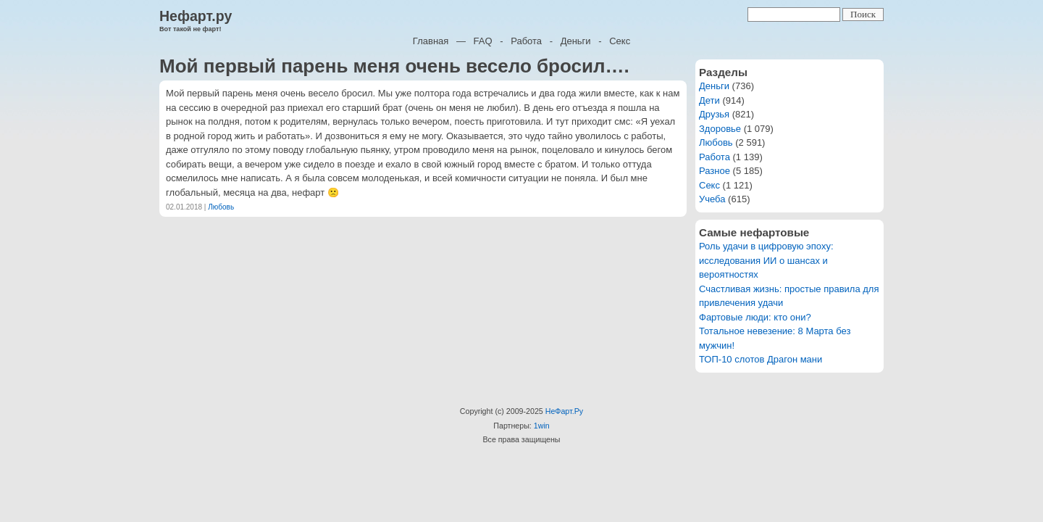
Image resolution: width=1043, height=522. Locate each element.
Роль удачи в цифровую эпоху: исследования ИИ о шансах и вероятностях (766, 260)
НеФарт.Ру (564, 411)
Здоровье (720, 128)
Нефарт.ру (195, 16)
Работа (526, 41)
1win (542, 425)
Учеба (712, 199)
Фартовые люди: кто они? (755, 317)
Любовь (221, 207)
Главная (430, 41)
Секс (619, 41)
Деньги (576, 41)
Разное (714, 170)
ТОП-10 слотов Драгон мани (760, 359)
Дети (709, 100)
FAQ (483, 41)
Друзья (714, 114)
